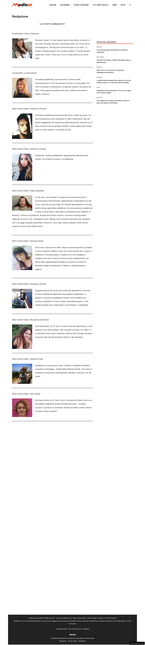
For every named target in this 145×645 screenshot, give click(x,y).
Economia (65, 5)
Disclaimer (82, 641)
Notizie (53, 5)
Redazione (63, 641)
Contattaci (86, 629)
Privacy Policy (72, 641)
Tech (123, 5)
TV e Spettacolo (100, 5)
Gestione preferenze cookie (137, 643)
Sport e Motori (81, 5)
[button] (130, 5)
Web (114, 5)
